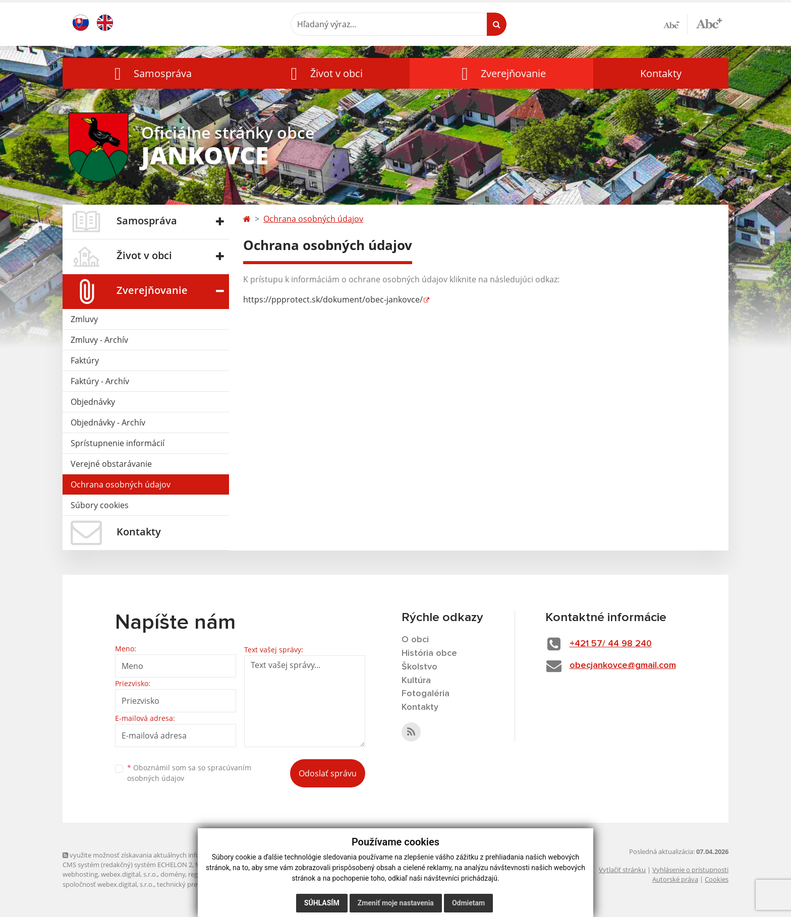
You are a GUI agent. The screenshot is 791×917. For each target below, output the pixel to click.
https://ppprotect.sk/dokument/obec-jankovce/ (333, 299)
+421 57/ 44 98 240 (611, 643)
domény (172, 874)
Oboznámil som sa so (189, 773)
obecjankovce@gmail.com (623, 665)
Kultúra (416, 680)
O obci (415, 639)
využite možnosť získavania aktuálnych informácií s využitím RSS (162, 855)
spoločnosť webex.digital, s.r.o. (108, 884)
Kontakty (661, 73)
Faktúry (85, 360)
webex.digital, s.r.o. (129, 874)
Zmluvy (84, 319)
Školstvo (419, 666)
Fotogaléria (425, 693)
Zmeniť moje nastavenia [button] (396, 903)
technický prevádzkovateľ (195, 884)
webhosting (80, 874)
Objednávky (93, 401)
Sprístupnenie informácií (117, 443)
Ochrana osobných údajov (121, 484)
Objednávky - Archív (108, 422)
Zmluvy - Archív (99, 339)
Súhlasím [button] (322, 903)
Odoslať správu (328, 773)
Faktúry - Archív (100, 381)
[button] (151, 73)
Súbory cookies (100, 505)
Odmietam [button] (468, 903)
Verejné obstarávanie (111, 463)
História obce (429, 653)
